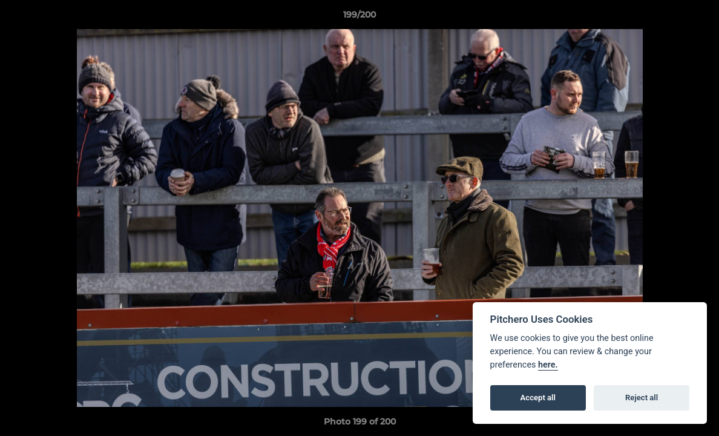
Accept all (538, 397)
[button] (697, 17)
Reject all (641, 397)
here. (548, 365)
